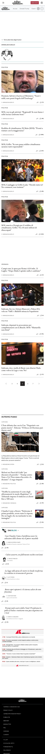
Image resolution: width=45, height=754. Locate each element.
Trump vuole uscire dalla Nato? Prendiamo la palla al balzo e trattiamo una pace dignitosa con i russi (23, 610)
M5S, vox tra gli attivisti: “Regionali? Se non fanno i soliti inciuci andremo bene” (22, 113)
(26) (42, 522)
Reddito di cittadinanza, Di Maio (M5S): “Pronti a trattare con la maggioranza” (22, 129)
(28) (42, 483)
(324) (41, 234)
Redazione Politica (8, 483)
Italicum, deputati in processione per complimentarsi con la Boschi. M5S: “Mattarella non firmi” (20, 327)
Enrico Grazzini (12, 616)
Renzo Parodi (12, 558)
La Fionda (10, 577)
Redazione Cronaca (8, 503)
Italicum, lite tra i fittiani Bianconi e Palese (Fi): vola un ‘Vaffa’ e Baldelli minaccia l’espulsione (20, 310)
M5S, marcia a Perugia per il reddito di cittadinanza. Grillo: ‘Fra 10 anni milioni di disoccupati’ (19, 227)
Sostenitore (11, 595)
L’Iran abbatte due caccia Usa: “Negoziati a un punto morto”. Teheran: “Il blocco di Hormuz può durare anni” (22, 427)
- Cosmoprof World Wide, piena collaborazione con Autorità (18, 637)
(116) (41, 334)
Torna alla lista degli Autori (11, 40)
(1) (6, 582)
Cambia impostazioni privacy (12, 713)
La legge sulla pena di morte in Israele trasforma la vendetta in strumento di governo (23, 571)
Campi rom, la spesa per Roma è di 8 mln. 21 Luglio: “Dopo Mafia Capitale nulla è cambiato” (21, 269)
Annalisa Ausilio (7, 102)
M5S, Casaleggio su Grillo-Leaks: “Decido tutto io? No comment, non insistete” (22, 185)
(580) (41, 134)
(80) (41, 191)
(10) (42, 503)
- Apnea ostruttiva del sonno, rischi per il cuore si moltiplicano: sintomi (21, 661)
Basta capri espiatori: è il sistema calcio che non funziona (22, 590)
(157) (41, 151)
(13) (6, 622)
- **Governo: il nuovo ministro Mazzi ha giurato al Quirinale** (19, 653)
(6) (42, 315)
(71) (42, 102)
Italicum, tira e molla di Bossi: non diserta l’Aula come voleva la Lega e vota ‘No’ (21, 369)
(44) (42, 118)
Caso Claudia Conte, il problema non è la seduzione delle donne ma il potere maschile (21, 537)
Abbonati (34, 3)
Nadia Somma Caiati (13, 542)
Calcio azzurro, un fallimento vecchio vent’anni (24, 554)
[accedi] (42, 3)
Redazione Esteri (7, 464)
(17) (42, 275)
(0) (42, 464)
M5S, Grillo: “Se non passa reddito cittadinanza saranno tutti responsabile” (20, 145)
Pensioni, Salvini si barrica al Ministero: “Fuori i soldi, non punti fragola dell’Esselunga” (21, 97)
